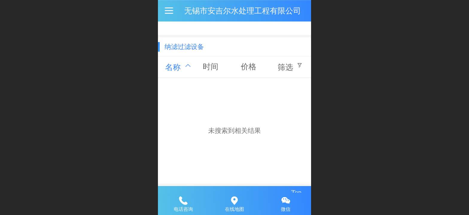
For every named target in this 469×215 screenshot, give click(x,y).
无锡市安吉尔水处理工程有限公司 (242, 11)
